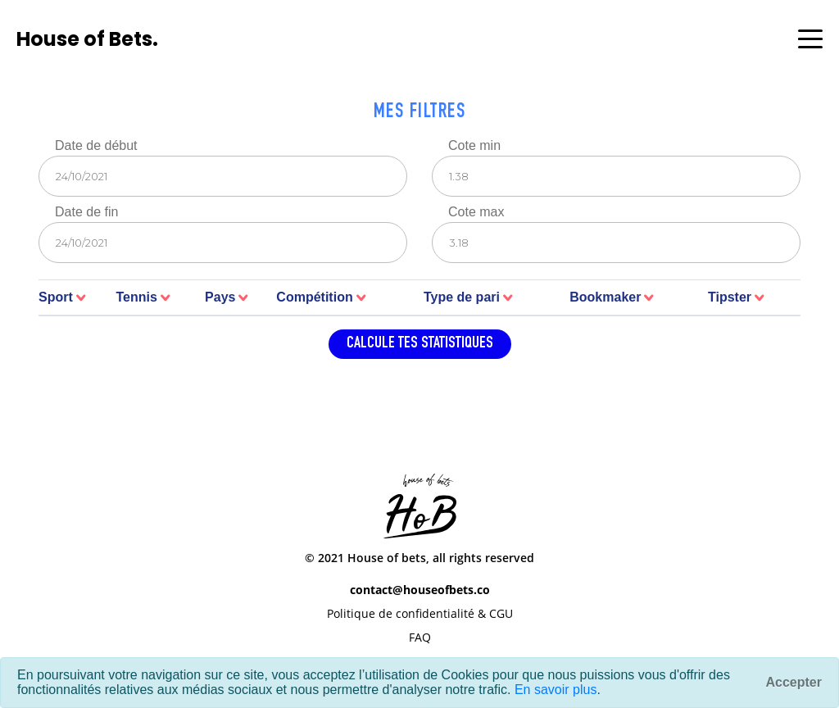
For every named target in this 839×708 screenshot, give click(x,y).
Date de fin (86, 212)
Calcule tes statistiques (420, 344)
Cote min (474, 145)
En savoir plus (556, 690)
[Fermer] (794, 682)
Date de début (96, 145)
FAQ (420, 637)
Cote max (476, 212)
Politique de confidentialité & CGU (420, 613)
